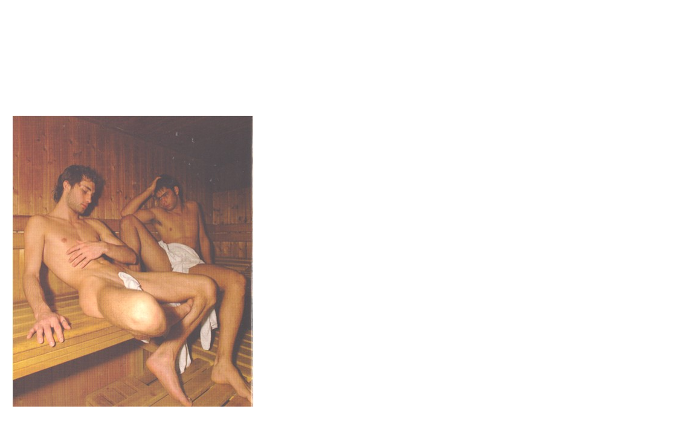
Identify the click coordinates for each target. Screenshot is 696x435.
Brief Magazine (348, 57)
